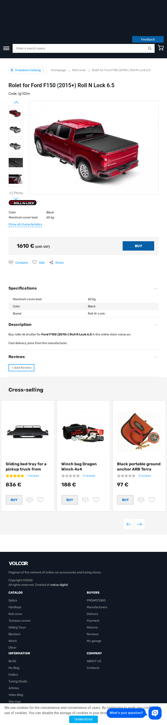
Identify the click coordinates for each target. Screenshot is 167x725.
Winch (12, 621)
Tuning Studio (17, 662)
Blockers (14, 615)
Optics (12, 581)
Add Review (21, 341)
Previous (129, 505)
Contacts (93, 648)
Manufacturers (97, 588)
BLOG (12, 642)
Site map (14, 682)
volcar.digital (59, 565)
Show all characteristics (25, 197)
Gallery (13, 655)
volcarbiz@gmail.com (23, 696)
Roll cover (15, 594)
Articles (13, 669)
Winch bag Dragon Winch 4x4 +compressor (79, 442)
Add (41, 236)
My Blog (13, 648)
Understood (84, 719)
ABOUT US (94, 642)
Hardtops (14, 588)
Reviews (93, 615)
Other (12, 628)
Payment (93, 601)
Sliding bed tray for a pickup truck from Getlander (26, 442)
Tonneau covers (19, 601)
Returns (92, 608)
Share (59, 236)
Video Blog (15, 675)
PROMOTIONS (96, 581)
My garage (94, 621)
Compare (21, 236)
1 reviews (33, 448)
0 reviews (89, 448)
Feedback (148, 13)
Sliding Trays (17, 608)
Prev (10, 74)
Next (10, 170)
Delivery (92, 594)
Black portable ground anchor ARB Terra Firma (138, 442)
